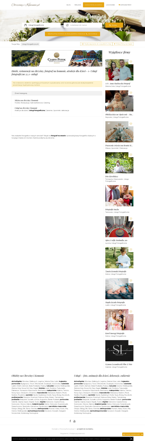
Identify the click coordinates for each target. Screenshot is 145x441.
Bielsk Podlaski (53, 399)
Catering (47, 103)
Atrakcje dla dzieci (21, 110)
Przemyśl (34, 397)
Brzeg (59, 395)
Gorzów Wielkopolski (62, 386)
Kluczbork (65, 395)
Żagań (35, 388)
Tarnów (66, 390)
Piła (66, 409)
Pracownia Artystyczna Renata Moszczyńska (119, 145)
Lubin (56, 381)
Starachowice (17, 406)
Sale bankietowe (36, 103)
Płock (64, 393)
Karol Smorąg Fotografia (114, 333)
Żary (31, 388)
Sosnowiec (16, 404)
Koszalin (55, 411)
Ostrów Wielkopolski (19, 411)
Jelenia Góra (49, 381)
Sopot (26, 402)
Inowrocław (56, 384)
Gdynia (20, 402)
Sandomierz (43, 406)
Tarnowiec (109, 212)
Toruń (32, 384)
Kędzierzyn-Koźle (44, 395)
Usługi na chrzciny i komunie (26, 108)
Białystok (23, 399)
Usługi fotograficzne (30, 44)
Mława (107, 148)
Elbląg (20, 409)
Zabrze (29, 404)
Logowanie (110, 5)
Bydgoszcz (25, 384)
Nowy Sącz (16, 393)
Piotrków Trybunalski (57, 388)
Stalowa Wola (43, 397)
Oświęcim (24, 393)
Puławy (43, 386)
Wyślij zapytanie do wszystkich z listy (96, 44)
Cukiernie (49, 110)
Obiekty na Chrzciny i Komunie (28, 375)
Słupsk (31, 402)
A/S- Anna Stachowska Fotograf (117, 83)
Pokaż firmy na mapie (123, 44)
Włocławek (39, 384)
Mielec (51, 397)
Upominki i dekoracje (61, 110)
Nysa (54, 395)
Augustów (43, 399)
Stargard (124, 411)
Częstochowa (59, 402)
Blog (69, 5)
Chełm (19, 386)
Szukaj (114, 25)
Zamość (25, 386)
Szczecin (48, 411)
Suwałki (30, 399)
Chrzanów (32, 393)
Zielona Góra (110, 86)
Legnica (41, 381)
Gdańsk (108, 367)
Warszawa (51, 393)
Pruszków (21, 395)
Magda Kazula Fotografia (115, 302)
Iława (28, 409)
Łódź (47, 388)
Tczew (37, 402)
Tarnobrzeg (59, 397)
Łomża (36, 399)
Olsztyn (14, 409)
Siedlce (14, 395)
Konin (62, 409)
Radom (59, 393)
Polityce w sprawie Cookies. (102, 439)
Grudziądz (47, 384)
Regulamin (64, 433)
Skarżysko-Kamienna (30, 406)
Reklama (78, 5)
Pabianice (15, 390)
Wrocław (25, 381)
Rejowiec (108, 117)
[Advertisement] (57, 126)
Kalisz (57, 409)
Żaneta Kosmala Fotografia (115, 271)
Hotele (17, 103)
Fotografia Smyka (112, 209)
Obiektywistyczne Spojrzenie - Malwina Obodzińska (119, 114)
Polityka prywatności (77, 433)
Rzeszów (26, 397)
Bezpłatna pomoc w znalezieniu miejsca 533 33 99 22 (72, 34)
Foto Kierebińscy (111, 176)
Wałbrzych (33, 381)
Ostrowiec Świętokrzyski (59, 404)
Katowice (49, 402)
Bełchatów (42, 390)
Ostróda (34, 409)
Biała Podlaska (34, 386)
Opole (35, 395)
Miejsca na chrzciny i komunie (26, 100)
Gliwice (23, 404)
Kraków (60, 390)
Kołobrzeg (25, 413)
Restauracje (25, 103)
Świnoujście (34, 413)
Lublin (107, 305)
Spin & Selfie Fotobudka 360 (116, 240)
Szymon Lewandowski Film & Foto (118, 364)
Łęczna (108, 243)
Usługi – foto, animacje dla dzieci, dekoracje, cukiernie (102, 375)
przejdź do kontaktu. (85, 429)
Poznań (52, 409)
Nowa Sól (25, 388)
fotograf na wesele (58, 136)
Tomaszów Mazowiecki (114, 179)
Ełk (24, 409)
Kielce (107, 274)
